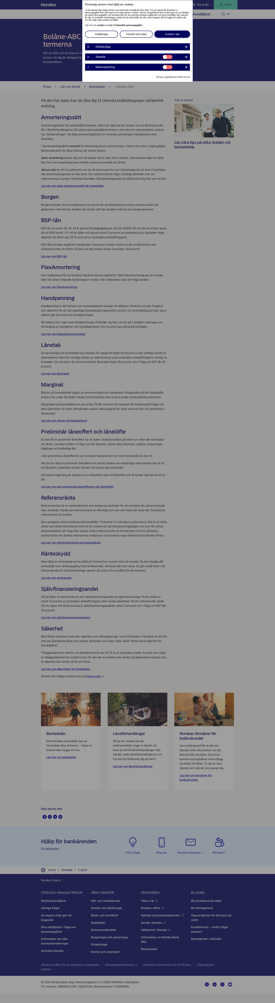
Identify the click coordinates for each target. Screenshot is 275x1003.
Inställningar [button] (101, 34)
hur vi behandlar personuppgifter (125, 25)
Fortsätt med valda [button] (136, 34)
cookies (101, 25)
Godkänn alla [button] (172, 34)
